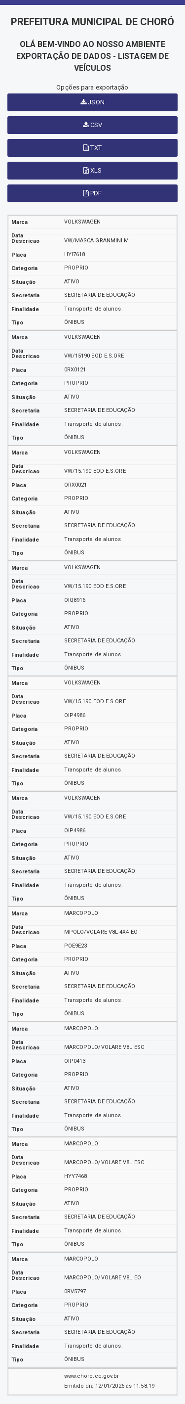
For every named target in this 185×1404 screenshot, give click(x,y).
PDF (92, 193)
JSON (92, 102)
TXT (92, 147)
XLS (92, 170)
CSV (93, 125)
